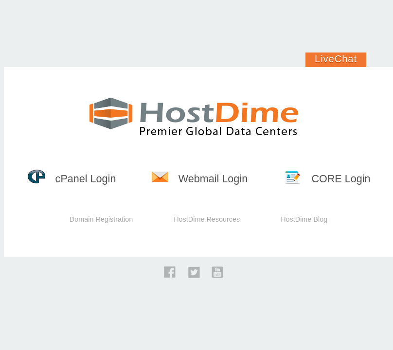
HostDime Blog (304, 219)
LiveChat (336, 58)
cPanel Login (71, 179)
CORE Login (327, 179)
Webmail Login (199, 179)
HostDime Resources (207, 219)
